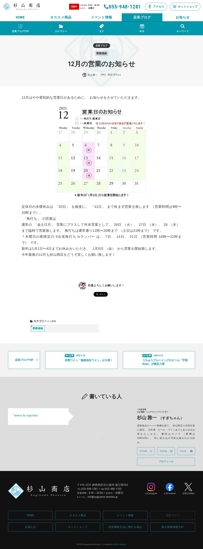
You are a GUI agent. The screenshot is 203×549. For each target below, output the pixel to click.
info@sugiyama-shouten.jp (103, 496)
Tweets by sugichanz (25, 415)
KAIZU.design (120, 544)
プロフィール (166, 461)
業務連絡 (37, 328)
